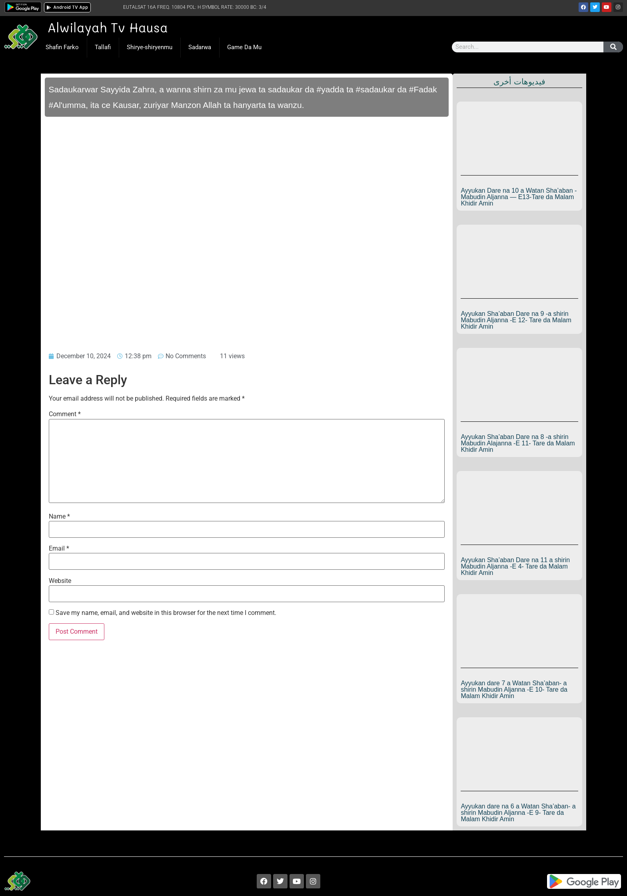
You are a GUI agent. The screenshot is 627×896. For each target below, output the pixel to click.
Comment (65, 414)
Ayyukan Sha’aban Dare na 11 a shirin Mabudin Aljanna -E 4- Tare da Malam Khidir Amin (515, 566)
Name (59, 516)
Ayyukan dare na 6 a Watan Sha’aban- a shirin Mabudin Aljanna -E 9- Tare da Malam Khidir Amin (518, 812)
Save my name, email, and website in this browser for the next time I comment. (166, 613)
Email (59, 548)
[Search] (613, 47)
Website (60, 581)
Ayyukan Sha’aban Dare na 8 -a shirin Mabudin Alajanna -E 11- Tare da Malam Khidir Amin (518, 443)
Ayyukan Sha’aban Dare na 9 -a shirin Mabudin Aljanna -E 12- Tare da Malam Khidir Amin (516, 320)
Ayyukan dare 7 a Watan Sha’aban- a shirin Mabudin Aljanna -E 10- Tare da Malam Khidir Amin (514, 689)
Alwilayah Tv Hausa (107, 27)
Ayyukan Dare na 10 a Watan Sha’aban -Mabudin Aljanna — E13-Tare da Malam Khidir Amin (519, 197)
